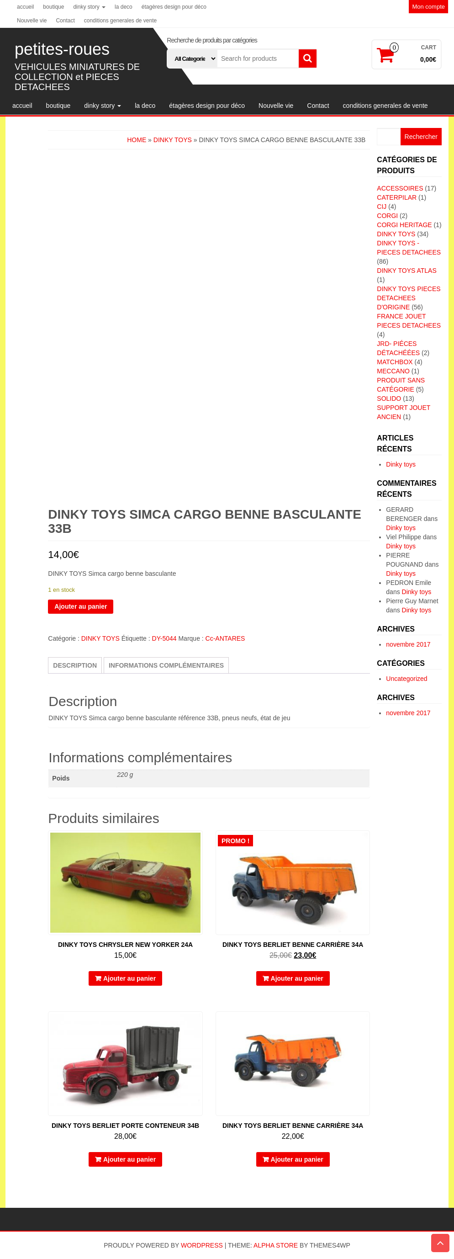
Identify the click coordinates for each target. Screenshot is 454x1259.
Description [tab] (75, 665)
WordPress (202, 1245)
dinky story (89, 7)
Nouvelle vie (32, 20)
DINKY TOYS (172, 139)
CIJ (381, 206)
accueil (25, 7)
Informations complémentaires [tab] (166, 665)
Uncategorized (406, 678)
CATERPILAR (397, 197)
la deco (123, 7)
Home (136, 139)
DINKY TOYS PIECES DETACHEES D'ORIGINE (408, 298)
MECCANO (393, 371)
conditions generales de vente (120, 20)
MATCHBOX (394, 362)
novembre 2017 (408, 644)
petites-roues (62, 49)
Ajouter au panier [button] (129, 978)
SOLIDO (389, 398)
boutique (53, 7)
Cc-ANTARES (225, 638)
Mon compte (428, 6)
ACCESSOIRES (400, 188)
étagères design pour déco (174, 7)
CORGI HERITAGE (404, 224)
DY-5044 (164, 638)
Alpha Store (275, 1245)
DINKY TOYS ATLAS (406, 270)
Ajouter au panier (80, 606)
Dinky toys (401, 464)
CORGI (387, 215)
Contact (65, 20)
